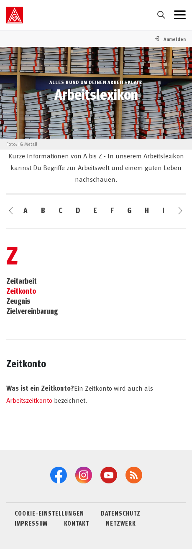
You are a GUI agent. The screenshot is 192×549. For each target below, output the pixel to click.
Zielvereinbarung (32, 310)
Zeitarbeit (21, 280)
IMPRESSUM (31, 523)
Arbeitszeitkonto (29, 399)
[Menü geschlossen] (180, 15)
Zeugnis (18, 300)
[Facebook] (58, 475)
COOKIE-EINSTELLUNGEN (49, 513)
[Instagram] (83, 475)
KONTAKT (76, 523)
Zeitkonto (21, 290)
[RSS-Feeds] (133, 475)
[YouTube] (108, 475)
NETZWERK (121, 523)
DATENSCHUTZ (121, 513)
